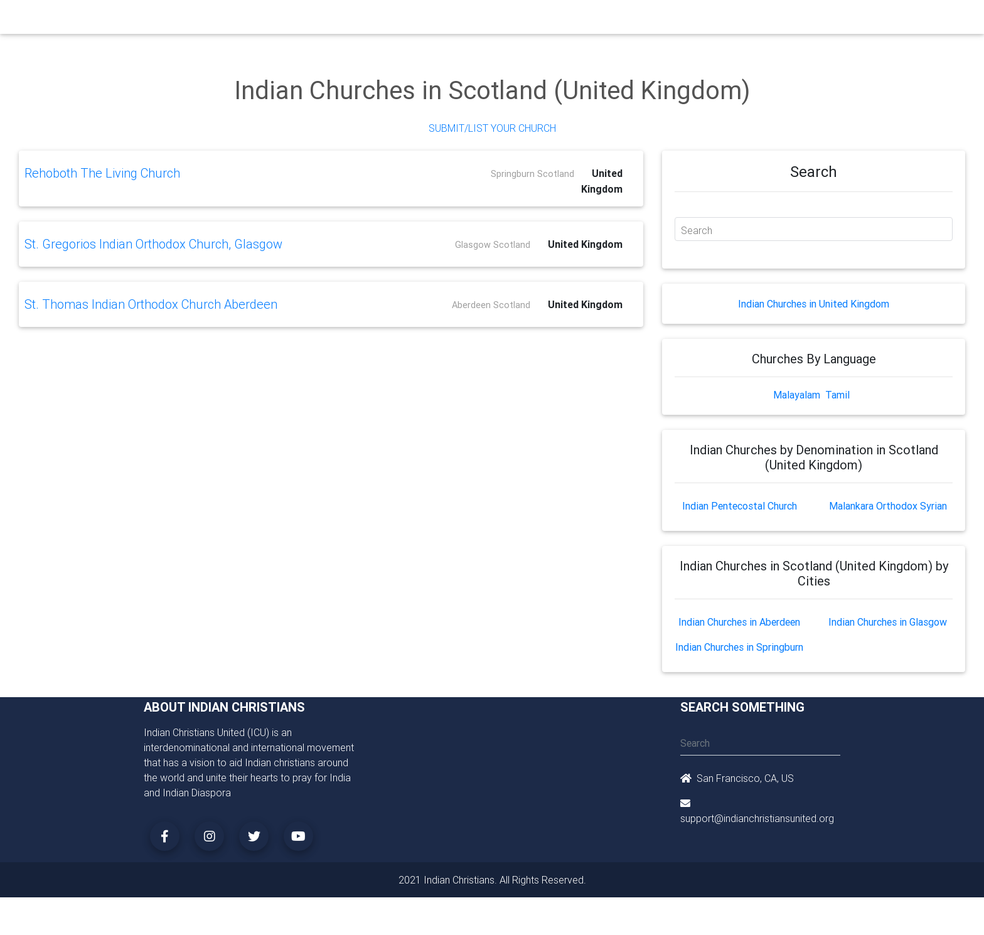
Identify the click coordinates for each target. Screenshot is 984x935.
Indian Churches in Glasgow (887, 622)
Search (696, 230)
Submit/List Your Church (492, 128)
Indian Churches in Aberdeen (739, 622)
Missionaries (589, 20)
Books (463, 20)
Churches (306, 20)
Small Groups (409, 20)
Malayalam (796, 394)
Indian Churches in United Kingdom (813, 303)
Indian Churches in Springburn (739, 647)
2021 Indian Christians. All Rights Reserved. (492, 880)
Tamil (837, 394)
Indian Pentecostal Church (739, 506)
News (539, 20)
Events (502, 20)
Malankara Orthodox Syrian (888, 506)
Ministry (353, 20)
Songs (641, 20)
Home (265, 19)
